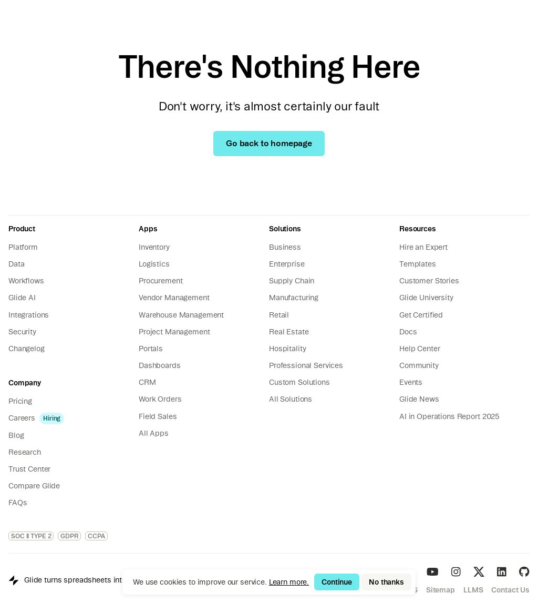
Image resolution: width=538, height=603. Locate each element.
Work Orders (160, 399)
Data (16, 264)
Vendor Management (174, 297)
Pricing (20, 401)
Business (285, 247)
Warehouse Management (181, 315)
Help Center (419, 348)
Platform (23, 247)
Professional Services (306, 365)
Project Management (174, 332)
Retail (279, 315)
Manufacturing (293, 297)
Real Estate (288, 332)
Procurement (160, 281)
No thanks (386, 582)
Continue (337, 582)
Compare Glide (34, 486)
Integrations (28, 315)
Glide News (419, 399)
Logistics (154, 264)
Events (410, 382)
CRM (147, 382)
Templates (417, 264)
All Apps (154, 433)
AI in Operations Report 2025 (449, 416)
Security (22, 332)
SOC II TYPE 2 (31, 536)
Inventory (154, 247)
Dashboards (160, 365)
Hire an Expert (423, 247)
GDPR (69, 536)
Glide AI (22, 297)
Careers (21, 418)
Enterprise (287, 264)
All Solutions (290, 399)
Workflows (26, 281)
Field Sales (158, 416)
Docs (408, 332)
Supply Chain (291, 281)
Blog (16, 435)
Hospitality (287, 348)
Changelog (26, 348)
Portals (151, 348)
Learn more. (289, 582)
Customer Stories (429, 281)
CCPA (96, 536)
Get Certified (421, 315)
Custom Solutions (299, 382)
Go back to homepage (269, 143)
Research (24, 452)
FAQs (17, 502)
